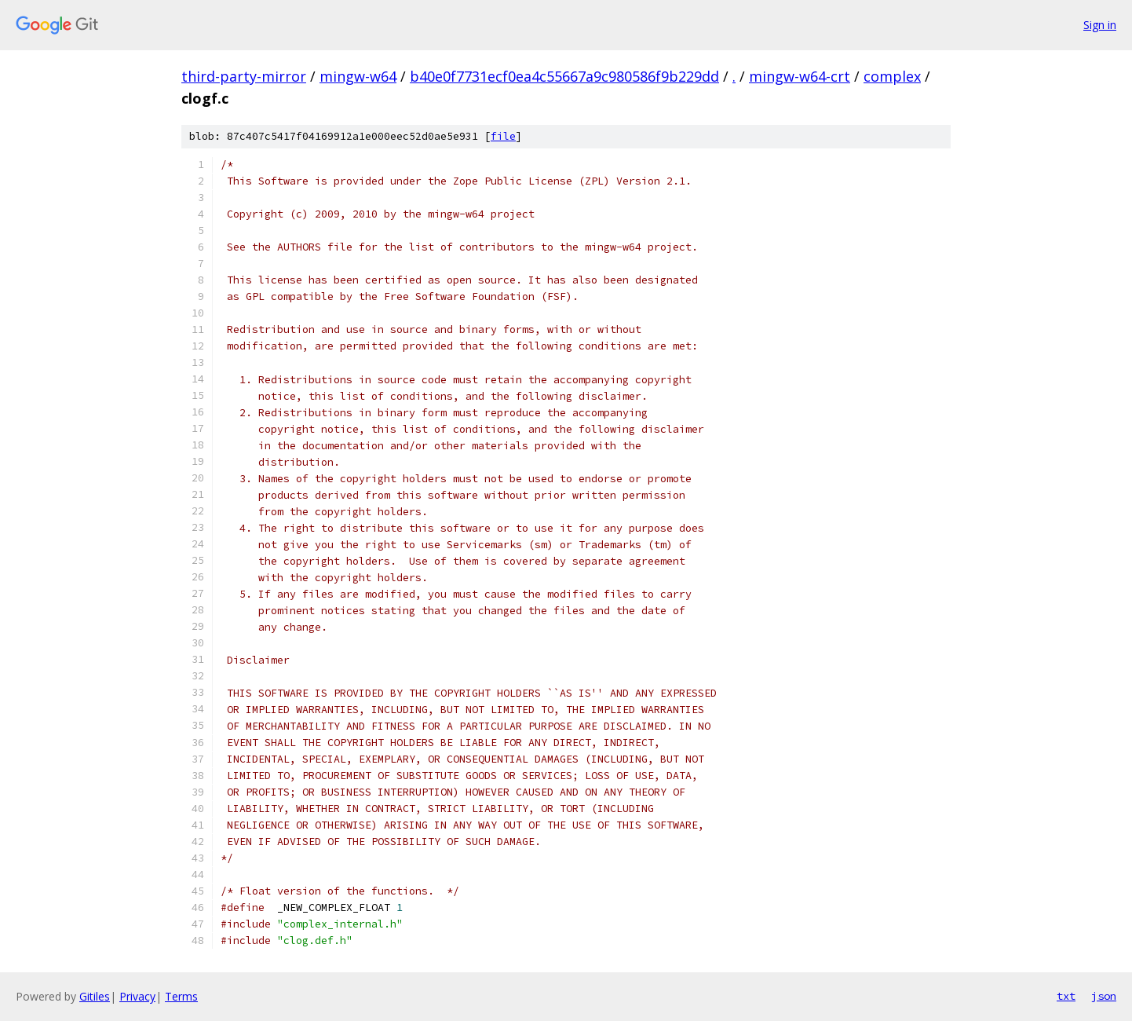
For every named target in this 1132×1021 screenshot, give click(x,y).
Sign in (1099, 24)
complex (892, 76)
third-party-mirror (243, 76)
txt (1066, 996)
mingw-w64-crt (799, 76)
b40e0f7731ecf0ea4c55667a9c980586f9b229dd (564, 76)
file (503, 136)
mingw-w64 (358, 76)
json (1103, 996)
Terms (181, 996)
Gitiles (94, 996)
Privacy (137, 996)
